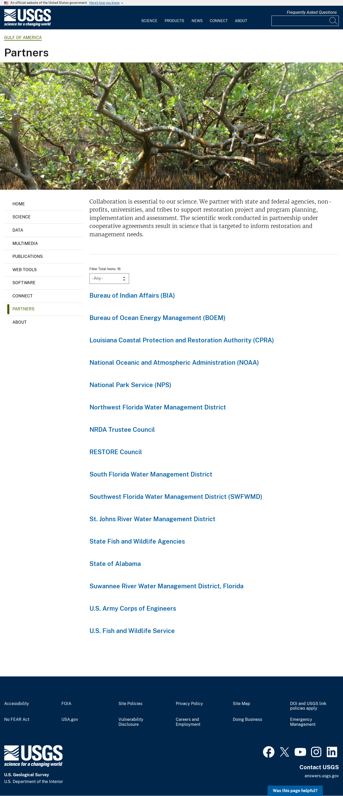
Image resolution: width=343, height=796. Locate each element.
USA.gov (69, 719)
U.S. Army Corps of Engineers (132, 608)
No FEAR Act (16, 719)
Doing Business (247, 719)
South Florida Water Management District (150, 474)
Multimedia (25, 243)
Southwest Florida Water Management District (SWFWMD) (175, 496)
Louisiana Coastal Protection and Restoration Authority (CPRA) (181, 340)
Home (18, 203)
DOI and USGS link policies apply (308, 706)
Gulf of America (23, 37)
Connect (219, 21)
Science (149, 21)
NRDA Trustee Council (122, 429)
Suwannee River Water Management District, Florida (166, 586)
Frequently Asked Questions (312, 12)
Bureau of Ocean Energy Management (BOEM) (157, 317)
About (241, 21)
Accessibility (16, 703)
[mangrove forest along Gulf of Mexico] (171, 126)
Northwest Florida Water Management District (157, 407)
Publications (27, 256)
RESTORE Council (115, 451)
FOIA (66, 703)
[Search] (333, 21)
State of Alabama (115, 563)
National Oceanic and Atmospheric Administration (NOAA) (174, 362)
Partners (23, 308)
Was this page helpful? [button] (295, 790)
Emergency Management (303, 722)
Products (174, 21)
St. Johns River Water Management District (152, 519)
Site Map (241, 703)
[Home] (27, 25)
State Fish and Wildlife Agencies (137, 541)
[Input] (305, 21)
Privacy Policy (189, 703)
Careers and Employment (188, 722)
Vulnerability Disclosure (130, 722)
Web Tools (24, 269)
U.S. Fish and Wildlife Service (132, 630)
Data (17, 230)
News (197, 21)
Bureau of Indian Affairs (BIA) (132, 295)
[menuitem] (149, 18)
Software (24, 282)
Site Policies (130, 703)
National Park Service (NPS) (130, 384)
